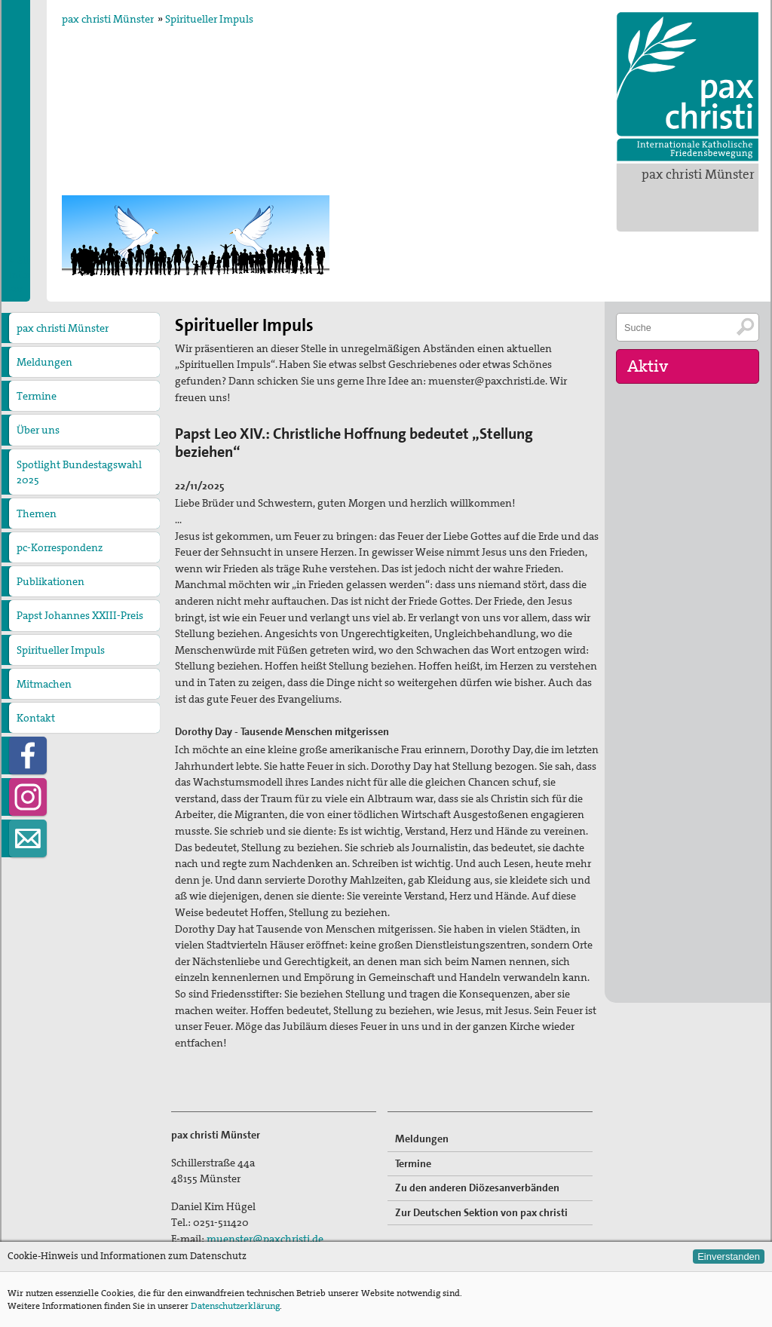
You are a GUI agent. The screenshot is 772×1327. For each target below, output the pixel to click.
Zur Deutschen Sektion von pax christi (481, 1212)
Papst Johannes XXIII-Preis (80, 615)
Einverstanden (728, 1256)
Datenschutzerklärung (235, 1306)
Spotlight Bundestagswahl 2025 (79, 472)
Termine (37, 396)
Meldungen (44, 362)
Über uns (38, 430)
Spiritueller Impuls (209, 19)
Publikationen (50, 581)
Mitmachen (44, 684)
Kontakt (36, 718)
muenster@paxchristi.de (265, 1239)
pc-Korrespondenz (60, 547)
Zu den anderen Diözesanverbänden (477, 1187)
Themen (37, 513)
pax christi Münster (698, 174)
